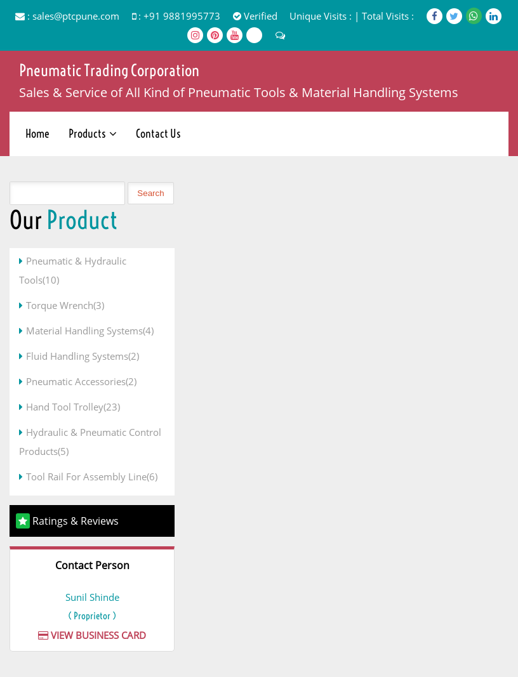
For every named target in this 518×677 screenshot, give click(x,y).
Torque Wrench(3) (65, 305)
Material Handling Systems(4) (90, 330)
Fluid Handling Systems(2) (82, 356)
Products (87, 133)
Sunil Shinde (92, 597)
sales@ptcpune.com (75, 16)
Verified (255, 16)
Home (37, 133)
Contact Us (158, 133)
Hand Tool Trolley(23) (73, 406)
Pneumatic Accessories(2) (81, 381)
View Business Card (92, 635)
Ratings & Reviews (75, 521)
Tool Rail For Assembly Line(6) (91, 476)
